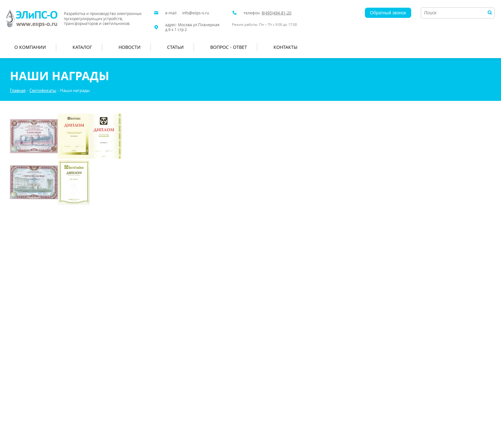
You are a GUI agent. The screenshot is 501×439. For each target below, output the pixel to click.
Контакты (285, 47)
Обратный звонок (388, 12)
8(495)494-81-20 (276, 13)
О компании (30, 47)
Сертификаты (42, 90)
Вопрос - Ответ (228, 47)
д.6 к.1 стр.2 (176, 29)
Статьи (175, 47)
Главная (18, 90)
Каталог (82, 47)
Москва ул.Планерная (199, 24)
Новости (130, 47)
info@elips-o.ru (195, 13)
